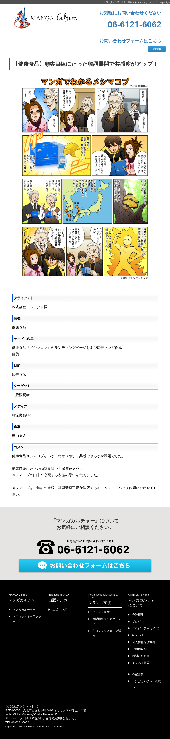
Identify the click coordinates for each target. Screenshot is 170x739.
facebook (138, 635)
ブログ (136, 621)
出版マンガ (59, 609)
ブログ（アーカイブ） (146, 628)
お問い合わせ (140, 656)
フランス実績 (101, 612)
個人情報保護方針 (143, 642)
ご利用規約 (139, 649)
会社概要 (138, 614)
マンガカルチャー (24, 609)
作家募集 (138, 674)
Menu (156, 49)
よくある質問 (140, 662)
